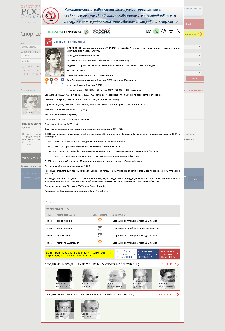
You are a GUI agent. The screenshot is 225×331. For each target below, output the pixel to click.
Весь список (167, 265)
